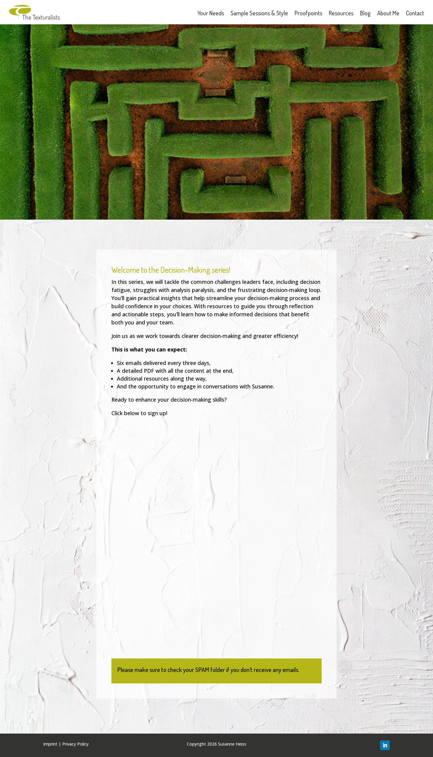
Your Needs (210, 13)
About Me (388, 13)
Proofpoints (308, 13)
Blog (365, 13)
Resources (341, 13)
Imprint (50, 744)
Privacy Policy (75, 744)
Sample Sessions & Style (259, 13)
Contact (415, 13)
